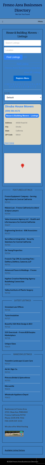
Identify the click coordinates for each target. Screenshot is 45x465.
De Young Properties (13, 250)
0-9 (8, 84)
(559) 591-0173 (12, 111)
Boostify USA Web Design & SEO (18, 324)
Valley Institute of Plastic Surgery (19, 290)
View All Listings (32, 72)
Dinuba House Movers (19, 106)
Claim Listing (9, 143)
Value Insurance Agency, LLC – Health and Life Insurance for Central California (22, 220)
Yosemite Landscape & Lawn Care (19, 361)
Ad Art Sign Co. (11, 369)
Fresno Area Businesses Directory (23, 68)
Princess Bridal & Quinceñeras (17, 377)
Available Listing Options (15, 450)
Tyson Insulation (12, 315)
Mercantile (9, 386)
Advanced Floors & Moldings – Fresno (20, 270)
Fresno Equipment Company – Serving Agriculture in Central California (20, 197)
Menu (40, 21)
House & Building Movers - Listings (22, 116)
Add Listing (22, 64)
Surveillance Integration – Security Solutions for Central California (19, 240)
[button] (22, 166)
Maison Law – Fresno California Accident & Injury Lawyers (22, 209)
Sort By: (7, 93)
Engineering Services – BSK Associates (21, 230)
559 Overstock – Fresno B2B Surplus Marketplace (20, 333)
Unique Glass (10, 344)
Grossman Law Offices (14, 307)
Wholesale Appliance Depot (16, 394)
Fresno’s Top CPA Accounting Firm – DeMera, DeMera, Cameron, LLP (20, 260)
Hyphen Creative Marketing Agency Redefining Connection (20, 280)
